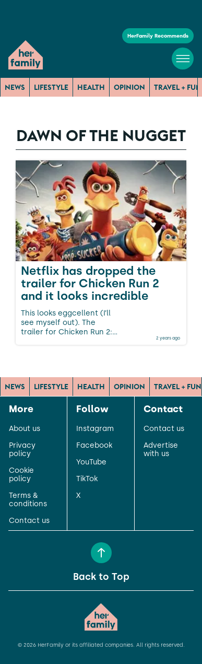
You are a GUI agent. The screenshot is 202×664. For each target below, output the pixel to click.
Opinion (129, 87)
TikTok (87, 479)
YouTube (91, 462)
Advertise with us (161, 449)
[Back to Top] (101, 552)
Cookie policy (21, 475)
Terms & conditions (28, 500)
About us (24, 429)
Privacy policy (22, 449)
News (15, 87)
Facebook (94, 445)
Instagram (95, 429)
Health (91, 87)
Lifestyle (51, 87)
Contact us (29, 521)
